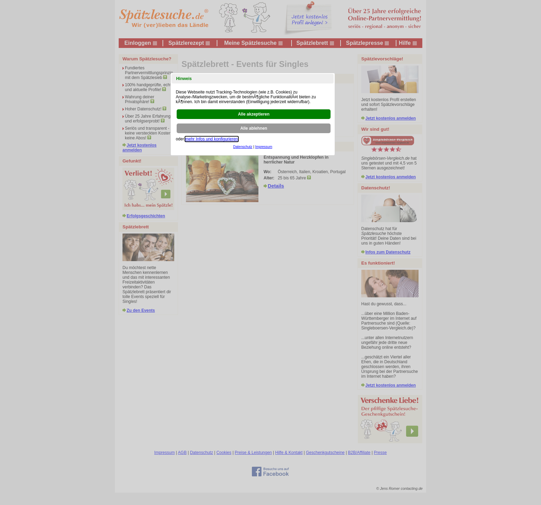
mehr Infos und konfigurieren (211, 139)
